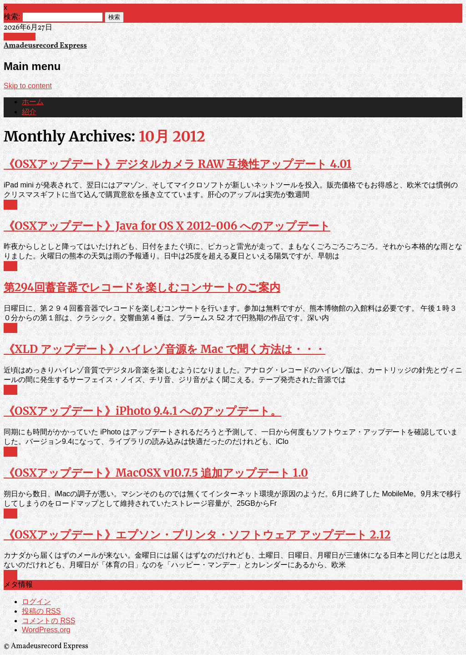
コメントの (48, 621)
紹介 (29, 112)
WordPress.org (46, 630)
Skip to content (28, 86)
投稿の (41, 611)
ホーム (33, 102)
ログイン (36, 601)
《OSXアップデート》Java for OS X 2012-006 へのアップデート (167, 226)
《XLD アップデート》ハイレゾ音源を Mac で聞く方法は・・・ (164, 349)
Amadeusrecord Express (45, 46)
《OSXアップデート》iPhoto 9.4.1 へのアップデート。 (142, 411)
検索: (12, 16)
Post (10, 205)
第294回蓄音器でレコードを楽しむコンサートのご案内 (142, 287)
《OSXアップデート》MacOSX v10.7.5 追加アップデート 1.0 (156, 473)
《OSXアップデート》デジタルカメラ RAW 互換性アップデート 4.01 (177, 164)
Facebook (19, 36)
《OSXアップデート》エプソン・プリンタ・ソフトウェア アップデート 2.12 (197, 535)
